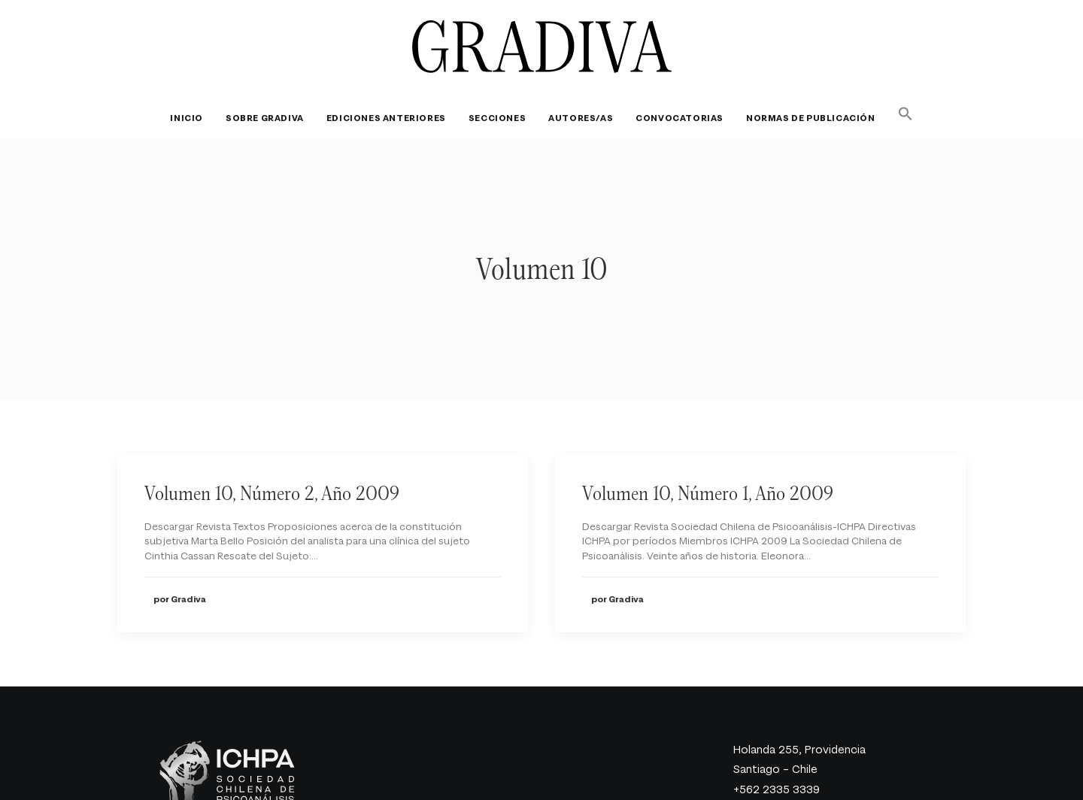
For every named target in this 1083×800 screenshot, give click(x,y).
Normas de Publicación (810, 118)
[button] (900, 113)
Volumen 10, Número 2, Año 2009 (271, 465)
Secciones (497, 118)
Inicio (186, 118)
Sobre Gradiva (265, 118)
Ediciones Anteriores (386, 118)
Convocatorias (680, 118)
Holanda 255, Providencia (799, 723)
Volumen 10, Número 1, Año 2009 (707, 465)
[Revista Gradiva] (542, 46)
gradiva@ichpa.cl (776, 781)
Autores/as (580, 118)
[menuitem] (191, 118)
